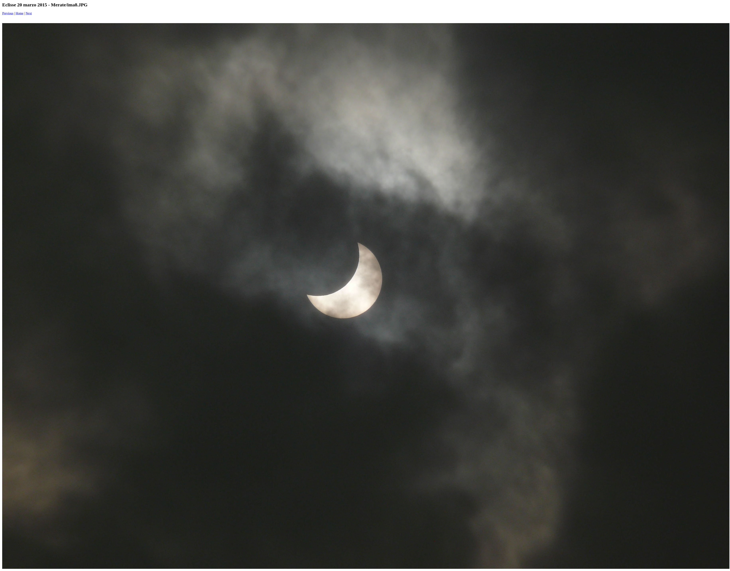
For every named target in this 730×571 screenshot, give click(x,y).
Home (19, 13)
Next (29, 13)
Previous (7, 13)
